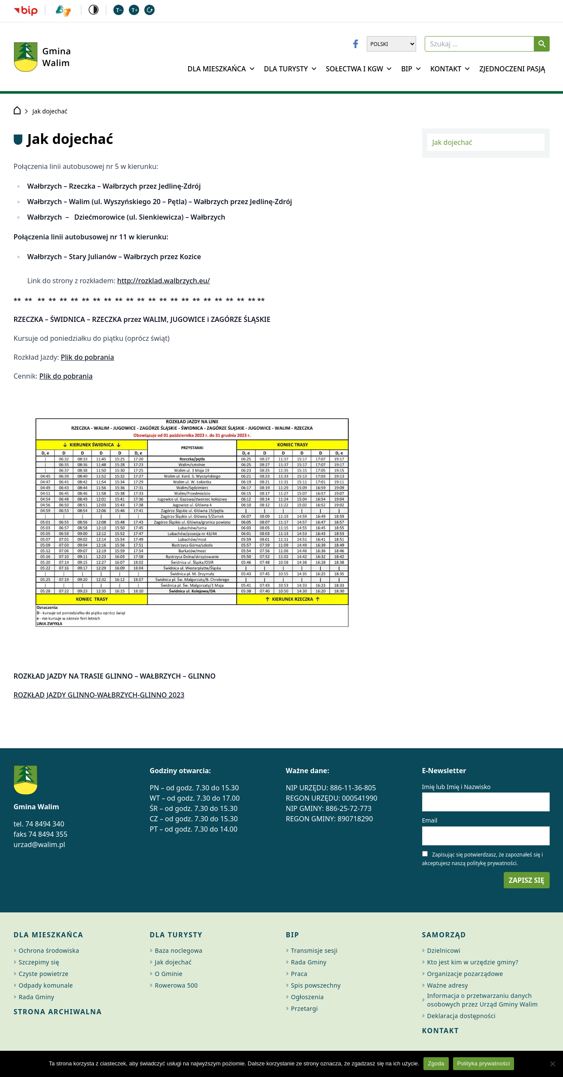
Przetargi (304, 1008)
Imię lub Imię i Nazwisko (456, 787)
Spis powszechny (316, 985)
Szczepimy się (39, 962)
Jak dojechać (452, 142)
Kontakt (450, 68)
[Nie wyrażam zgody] (552, 1063)
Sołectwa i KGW (359, 68)
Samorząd (444, 934)
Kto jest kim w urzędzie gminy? (472, 962)
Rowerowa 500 (176, 985)
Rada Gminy (37, 997)
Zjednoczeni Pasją (512, 68)
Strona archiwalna (58, 1011)
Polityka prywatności (483, 1063)
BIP (411, 68)
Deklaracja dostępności (461, 1016)
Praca (299, 974)
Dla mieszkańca (222, 68)
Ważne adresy (447, 985)
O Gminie (169, 974)
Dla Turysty (290, 68)
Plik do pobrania (87, 357)
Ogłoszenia (307, 997)
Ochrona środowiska (49, 950)
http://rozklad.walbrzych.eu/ (163, 280)
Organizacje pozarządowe (465, 974)
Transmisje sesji (314, 950)
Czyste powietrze (44, 974)
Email (430, 820)
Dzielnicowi (444, 950)
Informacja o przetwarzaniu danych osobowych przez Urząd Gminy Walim (482, 999)
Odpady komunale (46, 985)
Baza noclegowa (179, 950)
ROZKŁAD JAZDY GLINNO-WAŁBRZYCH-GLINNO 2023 (99, 695)
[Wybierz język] (391, 44)
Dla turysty (176, 934)
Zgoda (436, 1063)
